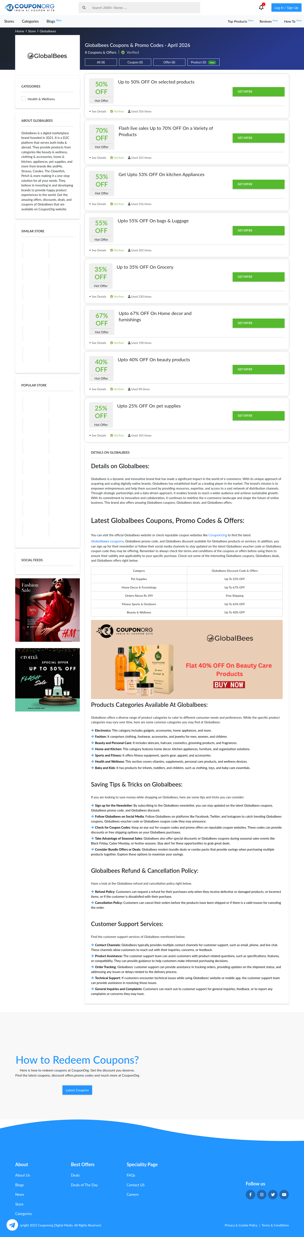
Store (32, 31)
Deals (75, 1175)
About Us (22, 1175)
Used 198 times (140, 343)
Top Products (240, 21)
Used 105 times (140, 435)
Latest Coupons (77, 1090)
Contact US (136, 1185)
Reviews (268, 21)
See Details (97, 111)
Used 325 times (140, 157)
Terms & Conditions (275, 1225)
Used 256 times (140, 204)
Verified (117, 111)
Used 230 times (140, 296)
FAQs (131, 1175)
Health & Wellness (38, 98)
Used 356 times (140, 111)
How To (292, 21)
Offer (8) (169, 62)
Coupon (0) (135, 62)
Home (19, 31)
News (19, 1194)
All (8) (101, 62)
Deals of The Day (84, 1185)
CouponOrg (218, 535)
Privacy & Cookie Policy (241, 1225)
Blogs (53, 21)
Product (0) (203, 62)
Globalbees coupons (107, 541)
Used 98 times (139, 389)
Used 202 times (140, 250)
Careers (133, 1194)
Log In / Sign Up (286, 7)
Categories (30, 21)
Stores (9, 21)
